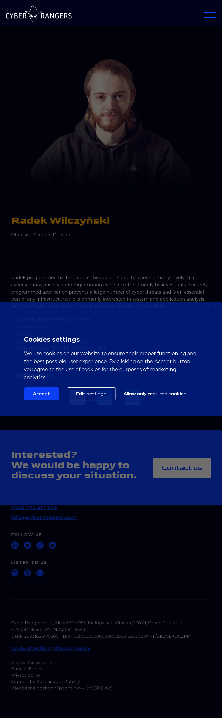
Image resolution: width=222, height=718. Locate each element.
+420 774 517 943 (34, 507)
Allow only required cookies (155, 393)
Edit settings (91, 393)
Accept (41, 393)
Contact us (182, 468)
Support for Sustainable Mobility (45, 681)
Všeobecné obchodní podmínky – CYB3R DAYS (61, 687)
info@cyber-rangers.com (44, 517)
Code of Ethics (30, 648)
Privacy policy (71, 648)
